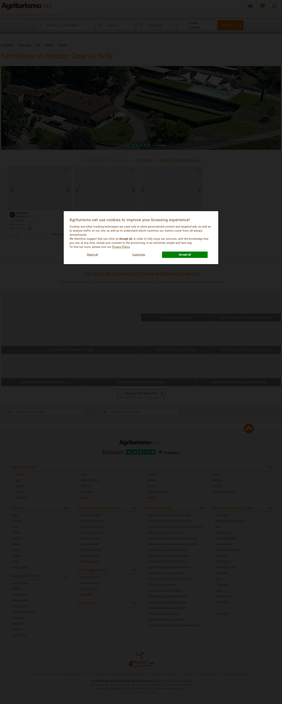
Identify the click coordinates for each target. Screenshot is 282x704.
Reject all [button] (92, 254)
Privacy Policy (121, 246)
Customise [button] (138, 254)
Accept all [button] (185, 254)
